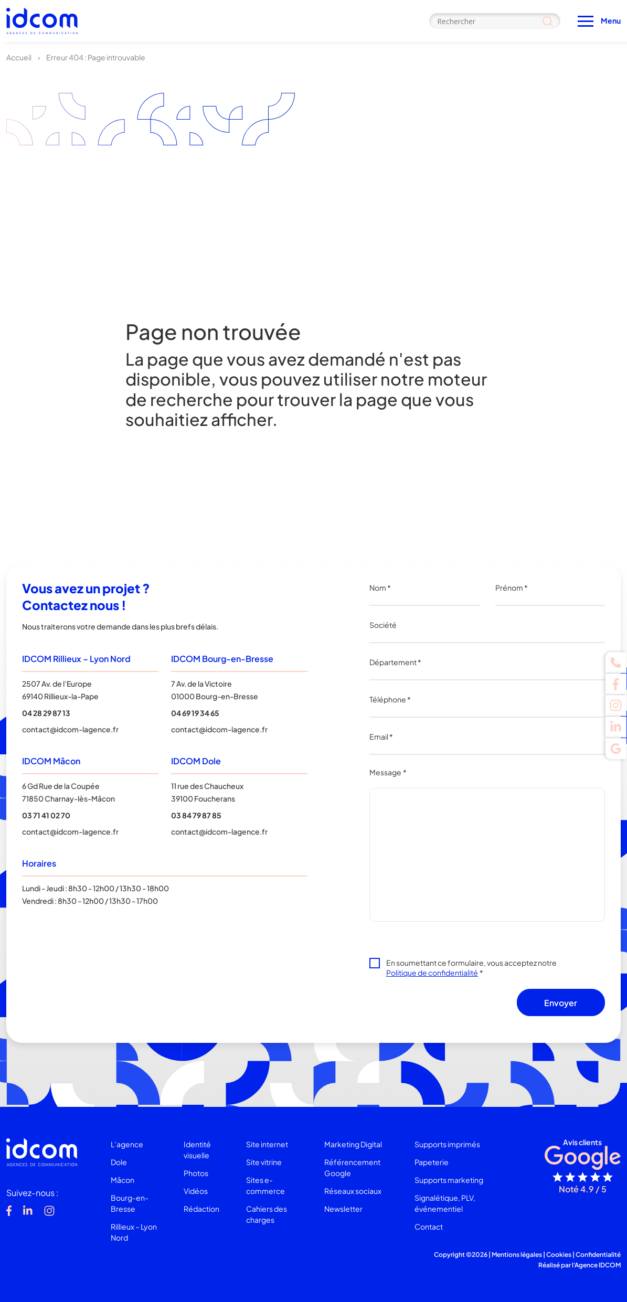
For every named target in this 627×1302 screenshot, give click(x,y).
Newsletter (343, 1208)
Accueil (18, 57)
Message (388, 772)
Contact (429, 1226)
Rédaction (201, 1208)
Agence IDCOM (598, 1265)
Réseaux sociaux (352, 1191)
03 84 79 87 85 (196, 815)
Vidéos (196, 1191)
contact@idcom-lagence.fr (70, 729)
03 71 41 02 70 (46, 815)
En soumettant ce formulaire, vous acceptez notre (471, 967)
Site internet (267, 1144)
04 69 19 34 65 (195, 713)
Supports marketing (449, 1179)
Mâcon (122, 1179)
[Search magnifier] (547, 21)
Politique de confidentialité (432, 972)
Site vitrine (264, 1162)
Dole (119, 1162)
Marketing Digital (353, 1144)
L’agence (127, 1144)
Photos (196, 1173)
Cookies (558, 1254)
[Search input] (494, 21)
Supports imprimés (447, 1144)
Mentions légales (517, 1254)
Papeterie (432, 1162)
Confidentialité (598, 1254)
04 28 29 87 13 (46, 713)
